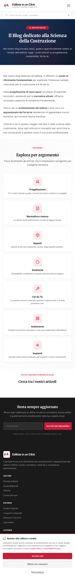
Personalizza (37, 572)
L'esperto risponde (12, 513)
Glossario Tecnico (12, 517)
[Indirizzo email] (23, 426)
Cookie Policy (35, 548)
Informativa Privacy (52, 548)
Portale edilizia (10, 481)
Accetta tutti (37, 556)
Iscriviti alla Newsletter (57, 426)
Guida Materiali (10, 486)
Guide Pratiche (10, 508)
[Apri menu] (69, 5)
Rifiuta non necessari (37, 564)
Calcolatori (8, 522)
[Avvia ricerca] (68, 15)
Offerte (6, 490)
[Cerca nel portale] (36, 15)
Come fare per (10, 495)
